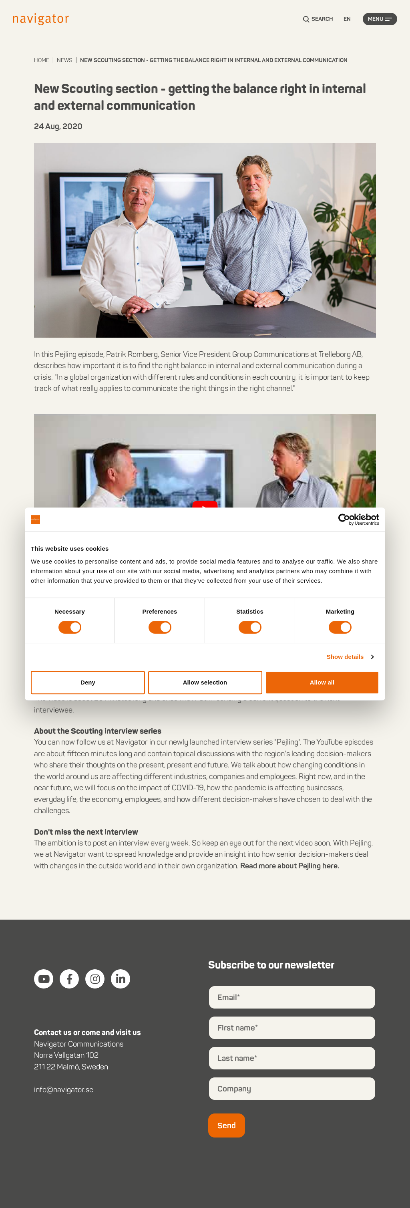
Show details (345, 656)
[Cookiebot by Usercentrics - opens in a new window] (344, 519)
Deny (87, 682)
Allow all (322, 682)
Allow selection (205, 682)
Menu (376, 19)
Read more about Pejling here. (289, 865)
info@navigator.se (63, 1089)
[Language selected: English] (347, 19)
